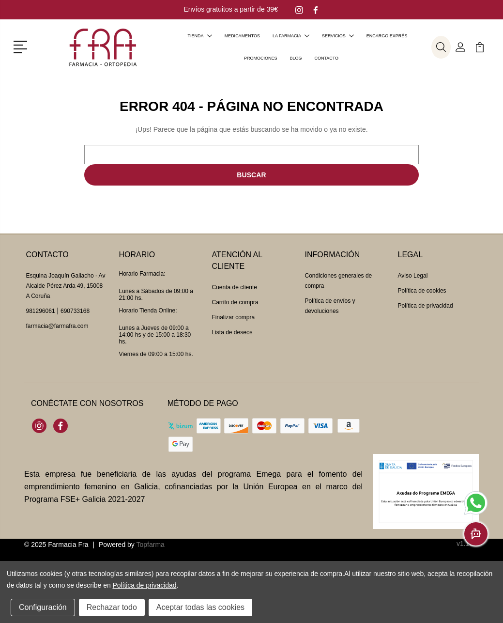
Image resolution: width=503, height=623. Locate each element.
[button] (22, 46)
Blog (296, 58)
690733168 (75, 311)
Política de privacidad (425, 305)
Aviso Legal (413, 275)
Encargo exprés (387, 35)
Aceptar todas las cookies (200, 607)
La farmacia (291, 35)
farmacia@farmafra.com (57, 326)
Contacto (326, 58)
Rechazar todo (112, 607)
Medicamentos (242, 35)
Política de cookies (422, 290)
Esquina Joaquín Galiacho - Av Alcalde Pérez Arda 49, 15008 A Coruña (66, 285)
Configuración (43, 607)
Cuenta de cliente (234, 287)
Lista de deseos (232, 332)
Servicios (338, 35)
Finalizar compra (233, 317)
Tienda (200, 35)
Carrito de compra (235, 302)
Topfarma (150, 544)
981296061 (40, 311)
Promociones (260, 58)
